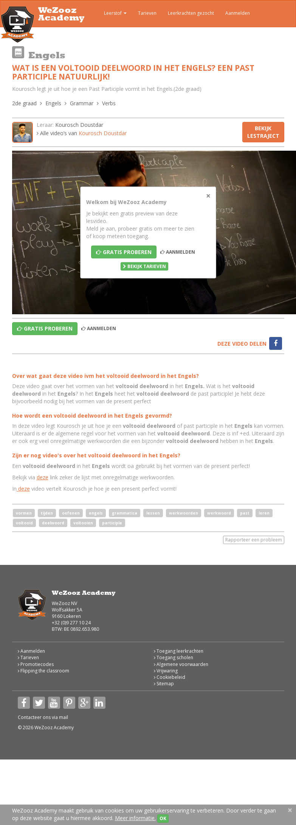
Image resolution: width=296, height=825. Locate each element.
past (245, 513)
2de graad (24, 103)
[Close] (208, 196)
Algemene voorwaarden (181, 664)
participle (112, 523)
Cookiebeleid (169, 677)
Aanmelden (237, 13)
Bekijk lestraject (263, 132)
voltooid (24, 523)
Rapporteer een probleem (253, 539)
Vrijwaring (166, 670)
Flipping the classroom (43, 670)
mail (63, 717)
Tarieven (147, 13)
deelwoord (53, 523)
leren (264, 513)
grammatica (124, 513)
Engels (53, 103)
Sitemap (164, 683)
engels (96, 513)
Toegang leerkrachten (178, 651)
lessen (153, 513)
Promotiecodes (36, 664)
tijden (47, 513)
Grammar (81, 103)
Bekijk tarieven (144, 266)
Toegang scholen (173, 657)
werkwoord (219, 513)
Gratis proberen (124, 251)
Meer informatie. (135, 818)
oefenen (71, 513)
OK (163, 818)
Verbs (109, 103)
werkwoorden (183, 513)
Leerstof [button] (110, 14)
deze (42, 477)
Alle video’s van (82, 133)
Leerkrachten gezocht (191, 13)
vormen (24, 513)
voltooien (83, 523)
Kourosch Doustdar (79, 124)
